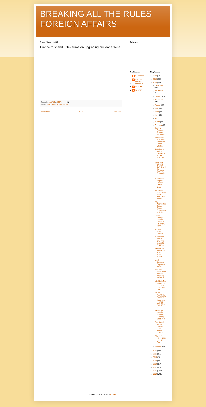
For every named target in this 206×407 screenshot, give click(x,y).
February (158, 125)
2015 (155, 357)
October (158, 96)
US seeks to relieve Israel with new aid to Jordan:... (159, 241)
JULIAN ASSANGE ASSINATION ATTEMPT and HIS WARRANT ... (160, 300)
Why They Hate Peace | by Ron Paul (160, 339)
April (157, 118)
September (159, 100)
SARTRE (138, 87)
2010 (155, 374)
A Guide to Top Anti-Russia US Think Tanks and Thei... (160, 285)
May (157, 115)
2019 (155, 79)
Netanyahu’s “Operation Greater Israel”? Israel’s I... (159, 252)
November (159, 91)
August (158, 105)
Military (65, 104)
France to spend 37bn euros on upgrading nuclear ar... (160, 274)
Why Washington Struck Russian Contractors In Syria (160, 207)
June (157, 112)
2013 (155, 364)
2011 (155, 371)
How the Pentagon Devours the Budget (159, 131)
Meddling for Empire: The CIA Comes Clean (159, 183)
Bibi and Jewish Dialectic (158, 231)
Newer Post (45, 112)
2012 (155, 367)
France (59, 104)
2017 (155, 351)
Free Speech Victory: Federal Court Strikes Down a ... (159, 327)
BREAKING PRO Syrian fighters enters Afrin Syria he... (160, 194)
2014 (155, 361)
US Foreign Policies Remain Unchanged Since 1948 (159, 315)
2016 (155, 354)
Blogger (113, 394)
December (159, 85)
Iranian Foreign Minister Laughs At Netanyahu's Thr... (159, 221)
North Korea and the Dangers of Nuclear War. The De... (159, 154)
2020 (155, 76)
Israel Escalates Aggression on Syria (159, 263)
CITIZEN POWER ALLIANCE (139, 82)
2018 (155, 83)
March (157, 122)
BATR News (139, 76)
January (158, 346)
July (157, 108)
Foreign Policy (51, 104)
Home (81, 112)
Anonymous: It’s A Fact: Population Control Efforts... (159, 142)
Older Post (117, 112)
